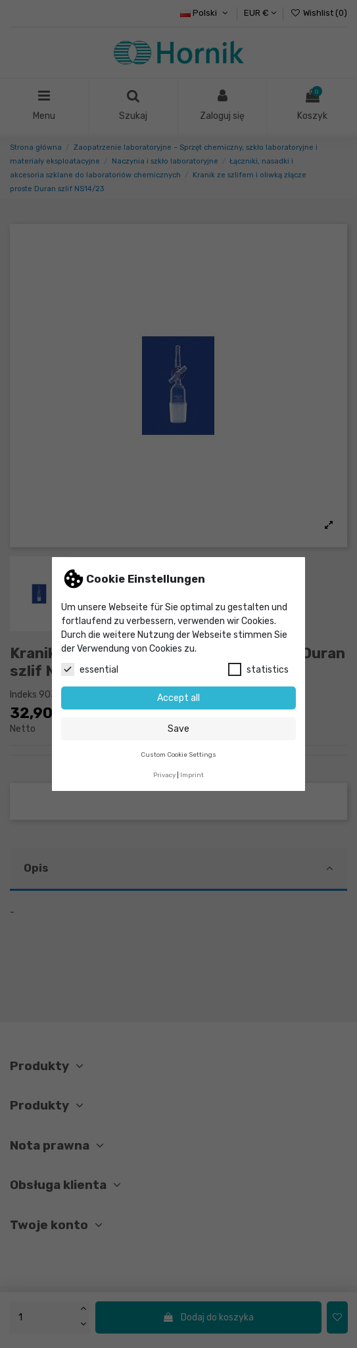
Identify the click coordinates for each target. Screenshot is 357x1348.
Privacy (164, 774)
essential (89, 669)
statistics (258, 669)
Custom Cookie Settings (178, 754)
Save (178, 728)
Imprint (192, 774)
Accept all (178, 698)
